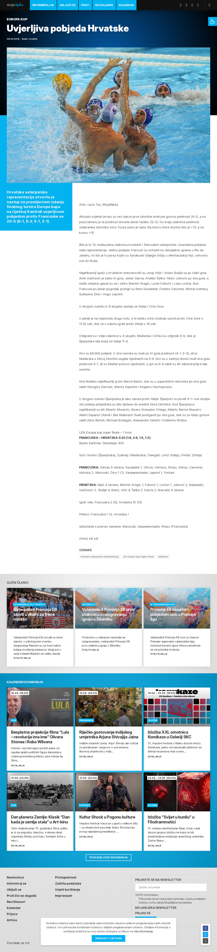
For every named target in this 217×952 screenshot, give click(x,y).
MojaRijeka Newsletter (155, 907)
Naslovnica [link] (15, 877)
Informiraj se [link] (43, 5)
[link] (212, 21)
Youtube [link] (193, 5)
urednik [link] (33, 39)
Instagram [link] (199, 5)
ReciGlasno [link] (104, 5)
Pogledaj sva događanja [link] (109, 857)
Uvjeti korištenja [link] (67, 889)
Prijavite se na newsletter (158, 880)
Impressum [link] (63, 895)
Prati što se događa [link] (21, 895)
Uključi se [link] (68, 5)
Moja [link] (15, 4)
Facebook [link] (182, 5)
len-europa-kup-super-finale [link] (138, 556)
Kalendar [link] (126, 5)
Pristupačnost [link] (65, 877)
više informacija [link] (143, 931)
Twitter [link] (188, 5)
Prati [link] (85, 5)
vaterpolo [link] (163, 556)
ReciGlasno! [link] (16, 902)
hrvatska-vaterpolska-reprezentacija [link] (100, 556)
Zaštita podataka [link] (68, 883)
